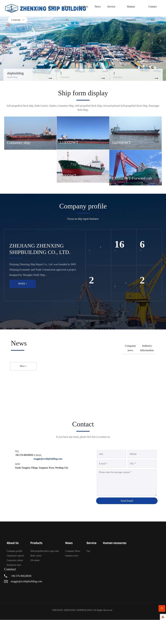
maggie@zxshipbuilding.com (48, 459)
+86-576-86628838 (24, 455)
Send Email (127, 500)
